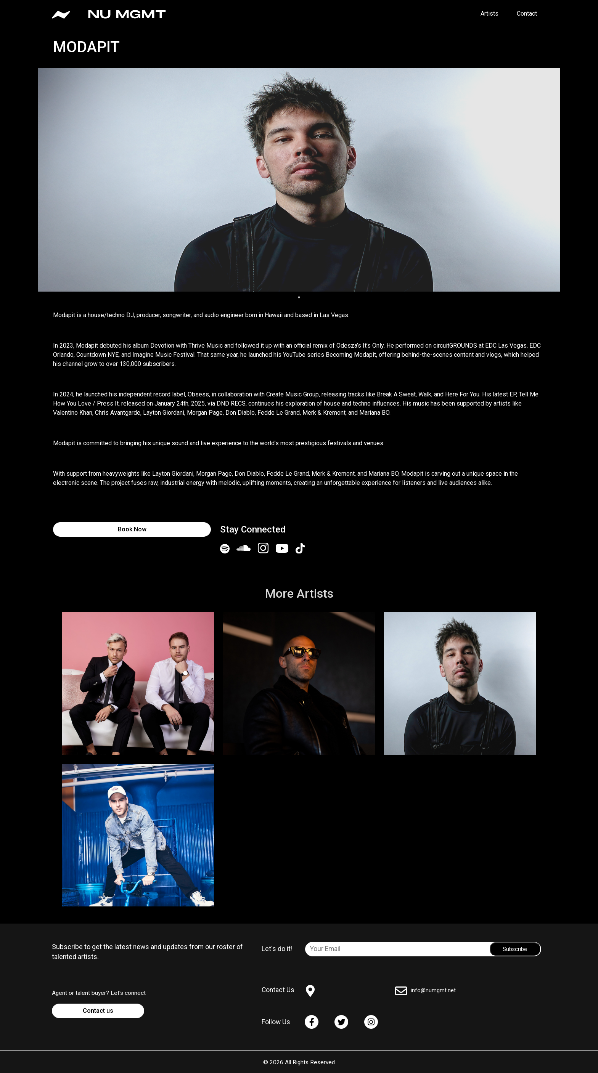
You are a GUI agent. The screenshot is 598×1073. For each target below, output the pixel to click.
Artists (489, 13)
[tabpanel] (299, 180)
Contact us (98, 1010)
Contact (527, 13)
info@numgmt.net (433, 990)
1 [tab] (299, 297)
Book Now (132, 529)
